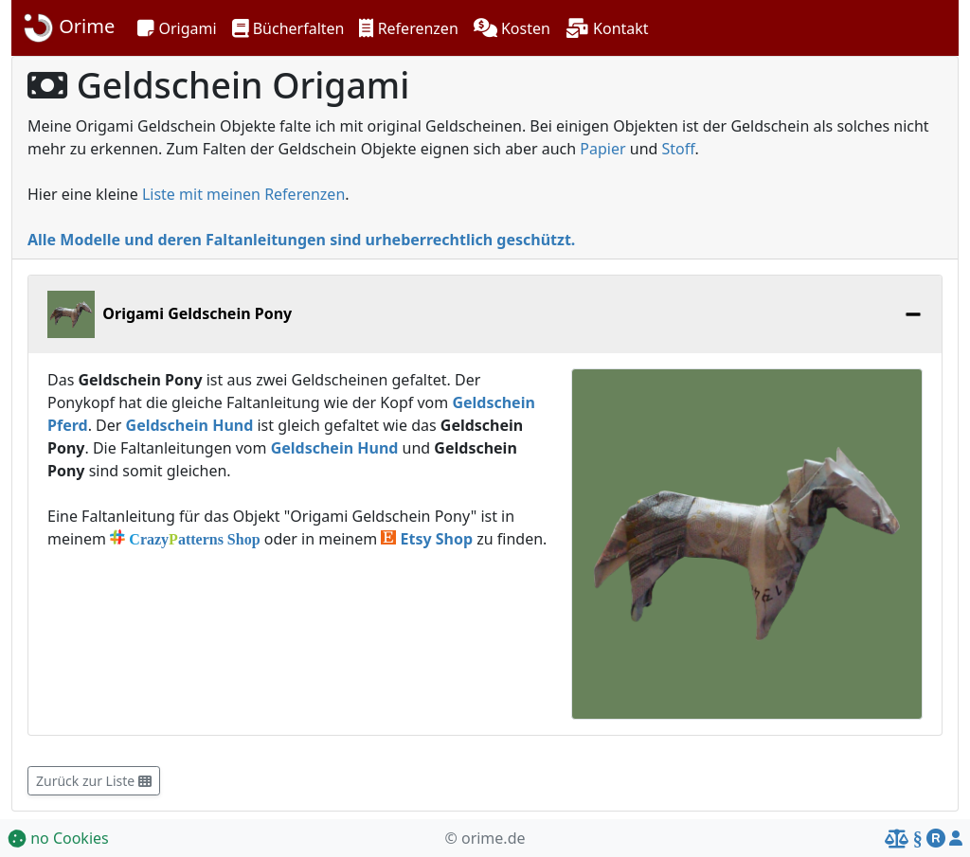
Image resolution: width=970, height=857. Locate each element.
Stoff (678, 148)
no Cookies (58, 838)
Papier (602, 148)
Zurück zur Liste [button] (94, 781)
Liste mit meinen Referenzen (243, 194)
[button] (177, 28)
